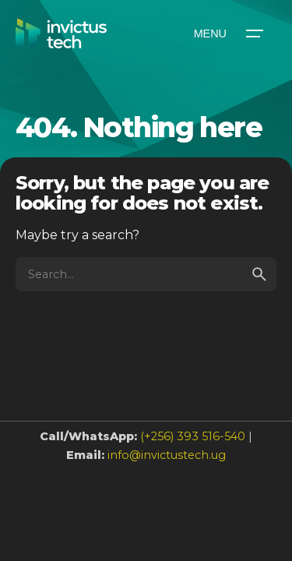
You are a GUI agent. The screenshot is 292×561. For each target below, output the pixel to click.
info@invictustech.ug (166, 455)
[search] (259, 274)
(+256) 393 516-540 (192, 436)
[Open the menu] (227, 33)
